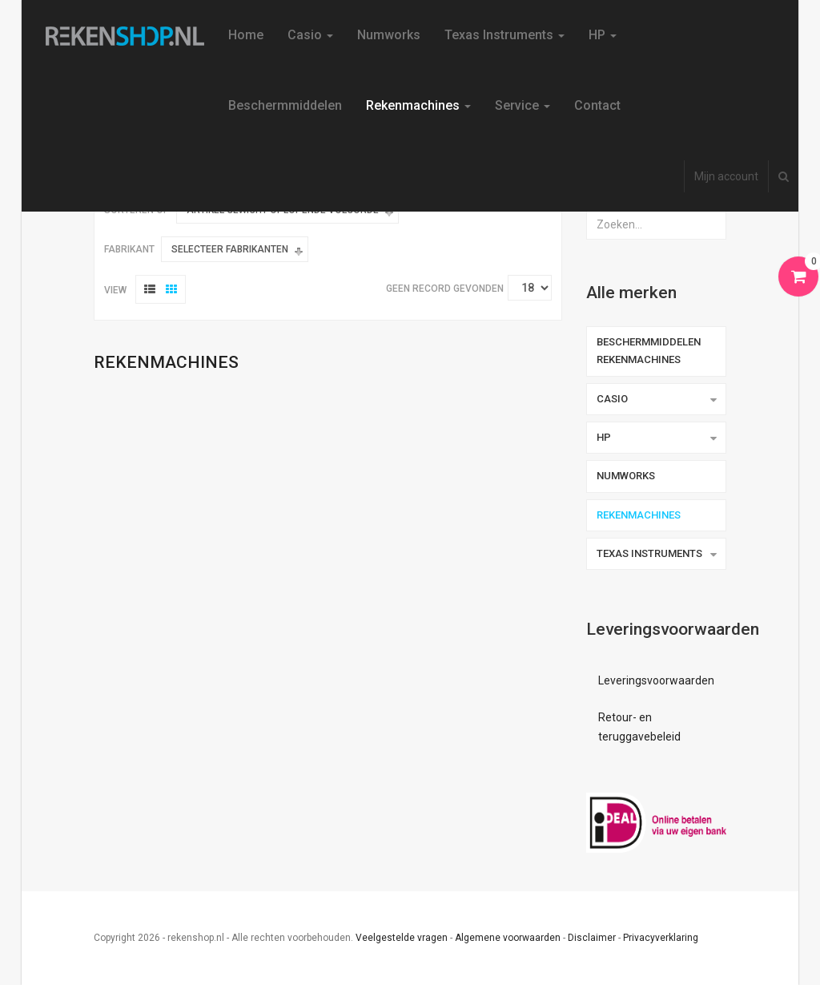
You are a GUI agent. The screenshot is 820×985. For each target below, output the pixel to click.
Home (245, 34)
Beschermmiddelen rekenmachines (649, 350)
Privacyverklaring (660, 937)
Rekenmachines (418, 105)
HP (603, 34)
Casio (310, 34)
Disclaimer (592, 937)
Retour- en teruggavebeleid (639, 727)
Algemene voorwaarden (508, 937)
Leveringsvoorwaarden (656, 680)
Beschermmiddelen (285, 105)
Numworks (388, 34)
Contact (597, 105)
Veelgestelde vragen (402, 937)
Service (522, 105)
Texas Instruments (504, 34)
